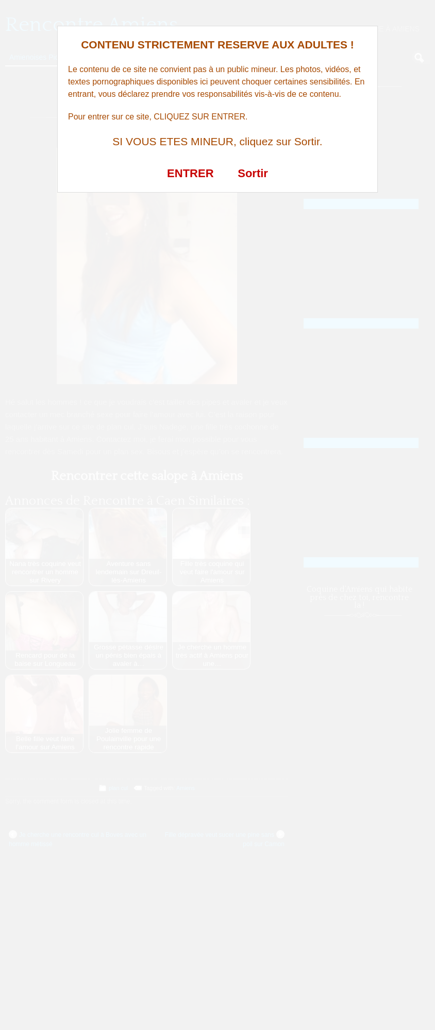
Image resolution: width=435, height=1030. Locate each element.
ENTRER (190, 173)
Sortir (253, 173)
